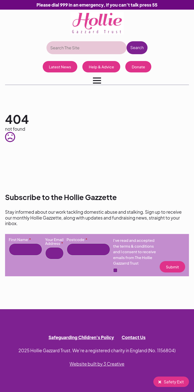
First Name (20, 239)
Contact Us (134, 337)
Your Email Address (54, 241)
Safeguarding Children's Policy (81, 337)
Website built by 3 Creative (97, 364)
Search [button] (137, 47)
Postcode (77, 239)
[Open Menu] (97, 80)
